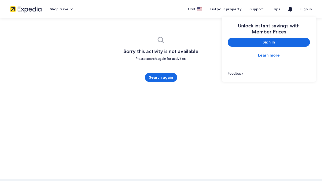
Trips (277, 9)
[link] (269, 73)
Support (259, 9)
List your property (231, 9)
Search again (161, 77)
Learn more (269, 55)
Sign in (306, 9)
